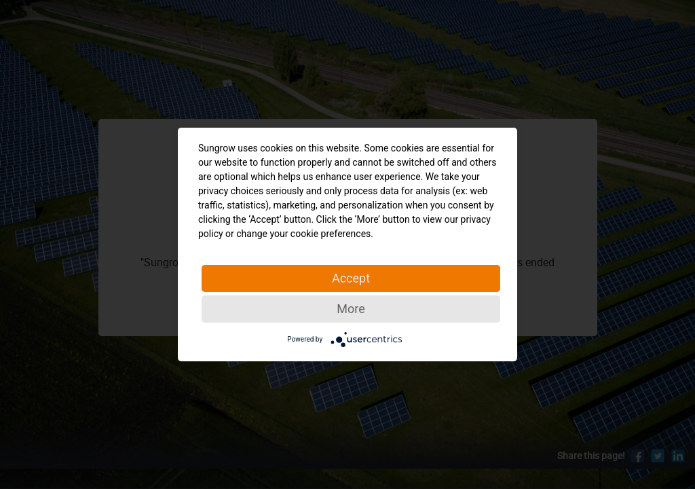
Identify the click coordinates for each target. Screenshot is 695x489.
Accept (351, 278)
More (350, 309)
